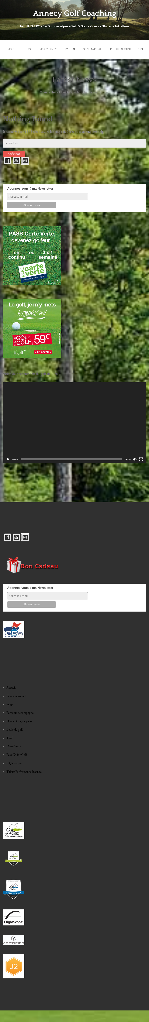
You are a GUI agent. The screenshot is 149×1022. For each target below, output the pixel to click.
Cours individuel (16, 708)
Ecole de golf (14, 741)
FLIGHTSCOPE (122, 48)
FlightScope (14, 775)
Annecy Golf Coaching (74, 13)
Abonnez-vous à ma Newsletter (30, 200)
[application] (74, 434)
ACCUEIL (11, 48)
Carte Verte (13, 758)
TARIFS (70, 48)
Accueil (11, 699)
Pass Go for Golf (16, 767)
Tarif (9, 750)
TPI (6, 61)
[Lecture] (8, 471)
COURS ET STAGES (39, 48)
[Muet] (135, 471)
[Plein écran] (141, 471)
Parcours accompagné (20, 725)
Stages (10, 716)
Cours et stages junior (19, 733)
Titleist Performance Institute (24, 783)
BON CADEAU (93, 48)
